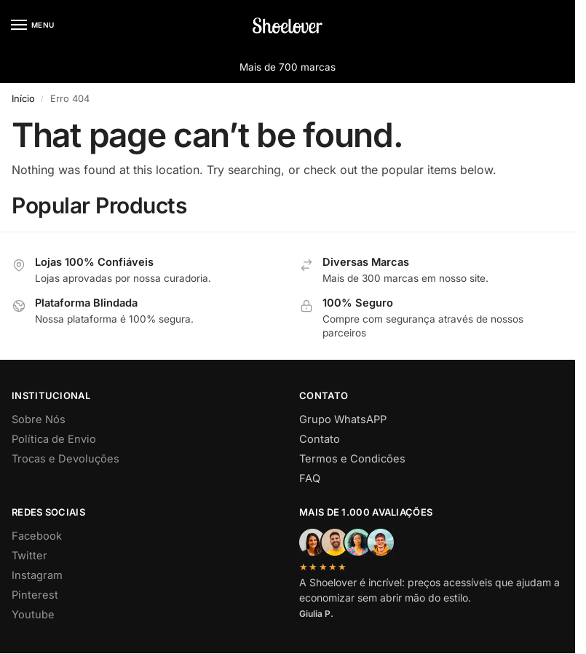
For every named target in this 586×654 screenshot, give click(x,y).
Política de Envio (54, 439)
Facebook (37, 536)
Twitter (29, 555)
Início (23, 98)
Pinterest (35, 595)
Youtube (33, 614)
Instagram (37, 575)
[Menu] (33, 25)
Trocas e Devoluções (65, 458)
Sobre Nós (39, 419)
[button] (552, 25)
